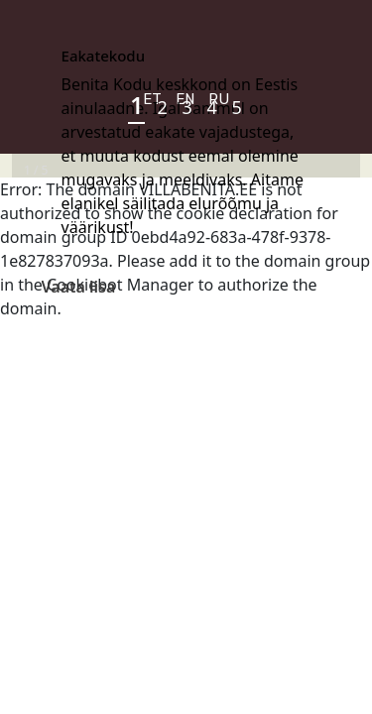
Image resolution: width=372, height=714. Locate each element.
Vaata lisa (79, 287)
